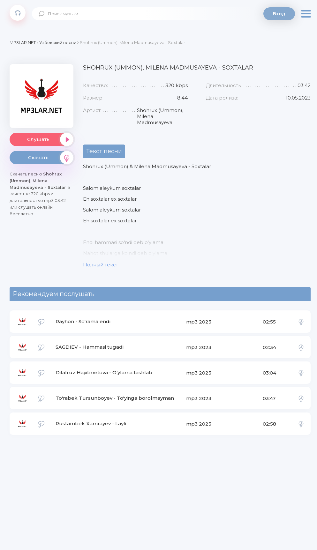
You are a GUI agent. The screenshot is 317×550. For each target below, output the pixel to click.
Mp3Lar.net (18, 13)
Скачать (50, 157)
